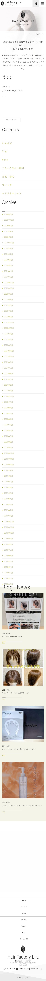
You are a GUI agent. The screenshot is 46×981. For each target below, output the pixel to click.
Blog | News (39, 34)
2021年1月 (8, 391)
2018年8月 (8, 544)
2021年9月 (8, 362)
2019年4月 (8, 499)
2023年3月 (8, 311)
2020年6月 (8, 419)
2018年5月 (8, 561)
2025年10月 (9, 220)
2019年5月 (8, 493)
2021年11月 (9, 357)
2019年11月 (9, 459)
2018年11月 (9, 527)
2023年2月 (8, 317)
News (5, 159)
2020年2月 (8, 442)
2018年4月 (8, 567)
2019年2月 (8, 510)
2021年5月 (8, 379)
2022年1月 (8, 345)
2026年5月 (8, 214)
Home (30, 34)
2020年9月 (8, 402)
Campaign (7, 143)
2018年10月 (9, 533)
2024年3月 (8, 277)
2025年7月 (8, 226)
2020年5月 (8, 425)
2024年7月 (8, 254)
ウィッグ (7, 185)
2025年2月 (8, 237)
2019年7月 (8, 482)
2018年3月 (8, 573)
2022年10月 (9, 328)
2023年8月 (8, 294)
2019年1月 (8, 516)
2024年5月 (8, 265)
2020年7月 (8, 413)
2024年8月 (8, 248)
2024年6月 (8, 260)
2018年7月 (8, 550)
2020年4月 (8, 430)
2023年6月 (8, 300)
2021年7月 (8, 368)
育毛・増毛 (8, 176)
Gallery (23, 920)
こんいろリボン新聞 (13, 168)
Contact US (23, 939)
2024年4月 (8, 271)
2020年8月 (8, 408)
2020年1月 (8, 448)
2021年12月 (9, 351)
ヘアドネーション (11, 193)
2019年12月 (9, 453)
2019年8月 (8, 476)
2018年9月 (8, 539)
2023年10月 (9, 288)
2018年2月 (8, 578)
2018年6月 (8, 556)
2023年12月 (9, 283)
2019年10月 (9, 465)
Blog (4, 151)
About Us (23, 907)
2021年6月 (8, 374)
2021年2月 (8, 385)
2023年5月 (8, 305)
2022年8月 (8, 334)
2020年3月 (8, 436)
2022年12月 (9, 322)
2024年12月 (9, 243)
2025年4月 (8, 231)
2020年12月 (9, 396)
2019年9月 (8, 470)
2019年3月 (8, 504)
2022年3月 (8, 339)
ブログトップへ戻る (11, 119)
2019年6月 (8, 487)
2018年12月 (9, 522)
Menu (23, 913)
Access (23, 926)
